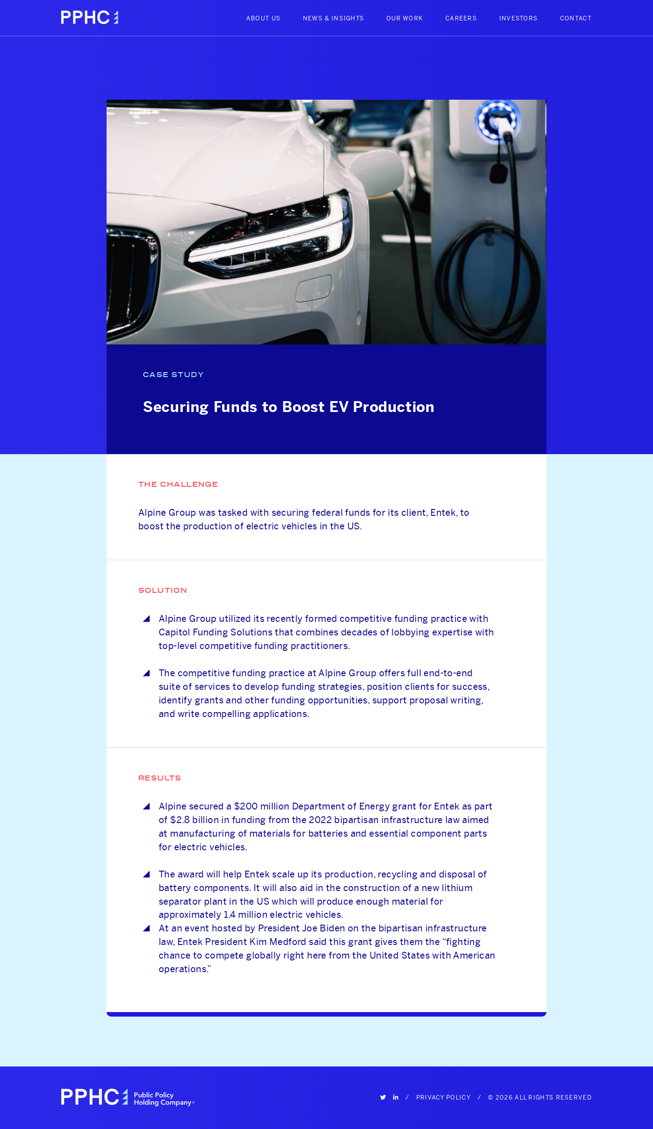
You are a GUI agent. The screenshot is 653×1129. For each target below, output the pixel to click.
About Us (263, 18)
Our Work (404, 18)
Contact (576, 18)
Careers (461, 18)
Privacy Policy (443, 1097)
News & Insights (334, 18)
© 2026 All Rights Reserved (540, 1097)
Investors (518, 18)
